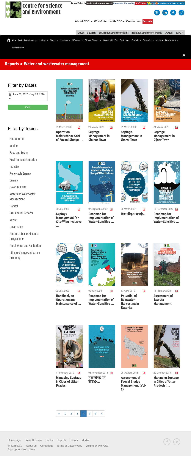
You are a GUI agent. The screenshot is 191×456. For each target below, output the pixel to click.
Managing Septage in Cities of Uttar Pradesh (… (166, 382)
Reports (61, 440)
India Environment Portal (146, 32)
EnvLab (136, 40)
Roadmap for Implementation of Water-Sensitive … (101, 218)
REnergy (77, 40)
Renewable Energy (20, 174)
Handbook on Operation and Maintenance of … (68, 300)
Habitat (44, 40)
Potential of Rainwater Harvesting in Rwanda (130, 302)
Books (49, 440)
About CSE (83, 21)
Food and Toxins (19, 153)
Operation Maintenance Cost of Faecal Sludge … (69, 136)
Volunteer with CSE (97, 445)
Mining (14, 146)
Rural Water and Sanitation (25, 246)
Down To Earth (86, 32)
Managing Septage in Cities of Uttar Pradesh (68, 382)
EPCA (179, 32)
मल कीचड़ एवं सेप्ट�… (96, 380)
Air (14, 40)
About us (31, 445)
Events (74, 440)
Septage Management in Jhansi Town (131, 136)
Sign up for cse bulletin (21, 449)
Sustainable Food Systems (116, 40)
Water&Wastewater (28, 40)
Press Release (33, 440)
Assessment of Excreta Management (163, 300)
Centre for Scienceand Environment (42, 9)
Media (159, 40)
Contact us (133, 21)
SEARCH (28, 107)
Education (148, 40)
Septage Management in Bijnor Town (164, 136)
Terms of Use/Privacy (69, 445)
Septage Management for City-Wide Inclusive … (69, 220)
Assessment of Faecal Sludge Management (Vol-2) (133, 383)
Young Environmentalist (114, 32)
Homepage (14, 440)
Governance (16, 227)
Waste (54, 40)
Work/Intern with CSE (109, 21)
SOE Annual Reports (21, 213)
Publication (18, 48)
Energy (14, 180)
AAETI (169, 32)
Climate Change (93, 40)
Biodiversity (171, 40)
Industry (65, 40)
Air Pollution (17, 139)
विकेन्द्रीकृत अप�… (133, 214)
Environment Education (23, 160)
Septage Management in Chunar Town (98, 136)
